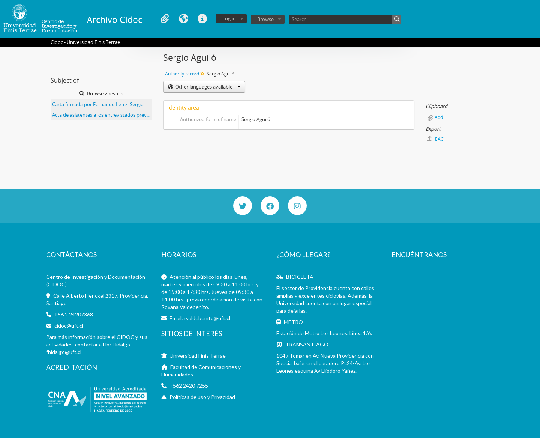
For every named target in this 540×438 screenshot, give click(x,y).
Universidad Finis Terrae (198, 355)
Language (183, 18)
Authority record (182, 74)
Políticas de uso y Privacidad (202, 397)
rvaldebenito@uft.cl (207, 318)
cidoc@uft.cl (68, 325)
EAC (435, 139)
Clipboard (164, 18)
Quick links (202, 18)
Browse (265, 19)
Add (439, 117)
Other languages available (207, 86)
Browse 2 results (101, 93)
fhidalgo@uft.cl (63, 352)
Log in (229, 18)
